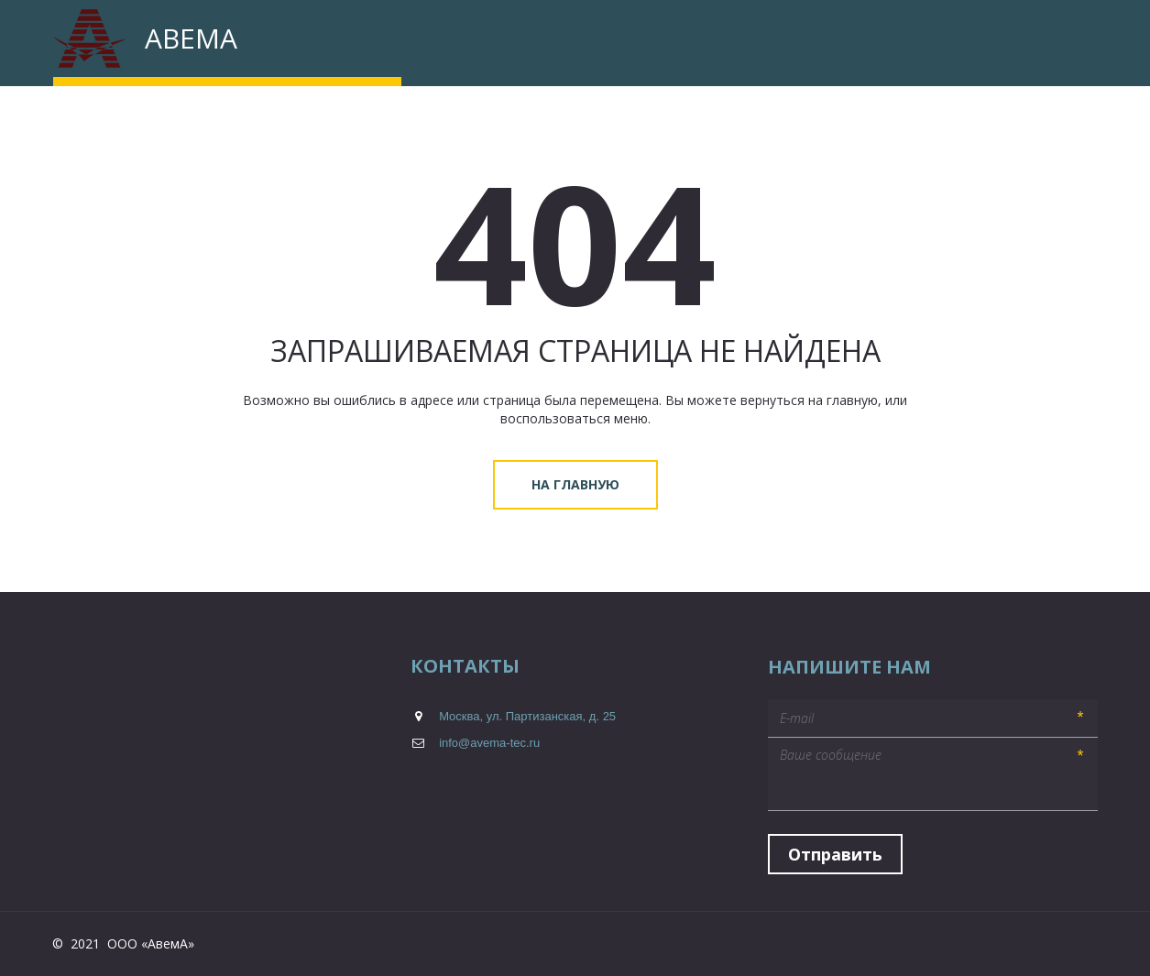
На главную (575, 484)
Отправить (835, 854)
